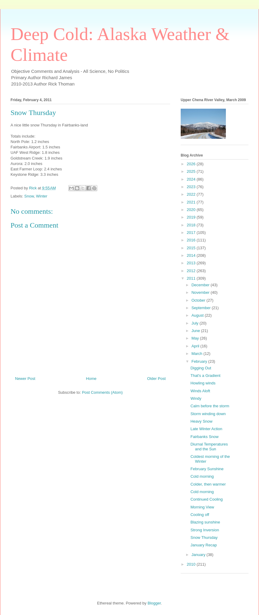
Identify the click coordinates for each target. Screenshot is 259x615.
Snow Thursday (203, 537)
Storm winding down (208, 414)
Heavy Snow (201, 421)
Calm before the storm (209, 406)
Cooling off (199, 514)
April (196, 346)
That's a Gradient (205, 375)
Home (91, 378)
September (202, 308)
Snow (29, 196)
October (199, 300)
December (201, 285)
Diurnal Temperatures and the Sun (209, 446)
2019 (192, 217)
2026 (192, 164)
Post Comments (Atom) (102, 392)
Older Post (156, 378)
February (200, 361)
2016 (192, 240)
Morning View (202, 507)
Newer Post (25, 378)
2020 (192, 209)
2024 (192, 179)
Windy (195, 398)
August (198, 315)
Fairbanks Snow (204, 436)
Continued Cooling (206, 499)
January (199, 554)
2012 (192, 271)
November (201, 292)
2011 (192, 278)
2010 (192, 564)
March (198, 353)
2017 (192, 232)
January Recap (203, 545)
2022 (192, 194)
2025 (192, 171)
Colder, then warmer (208, 484)
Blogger (154, 603)
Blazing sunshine (205, 522)
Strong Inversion (204, 530)
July (196, 323)
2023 (192, 187)
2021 (192, 202)
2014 (192, 255)
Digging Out (200, 368)
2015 (192, 248)
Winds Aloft (200, 391)
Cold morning (202, 476)
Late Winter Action (206, 429)
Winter (42, 196)
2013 (192, 263)
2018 (192, 225)
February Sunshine (206, 469)
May (196, 338)
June (196, 330)
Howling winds (202, 383)
